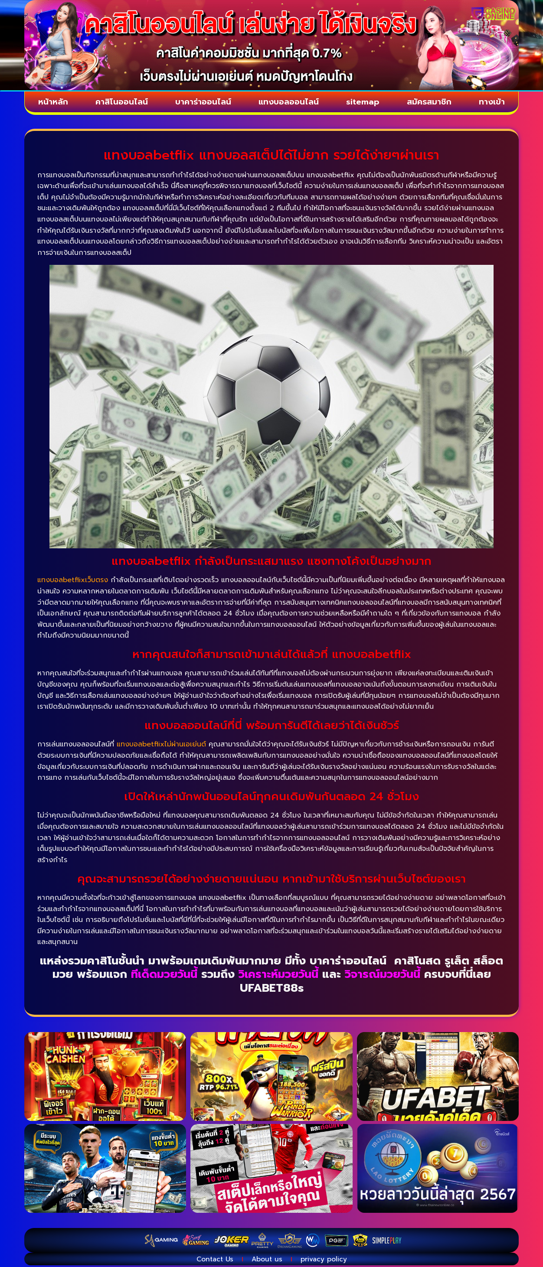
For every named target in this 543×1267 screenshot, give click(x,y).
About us (267, 1260)
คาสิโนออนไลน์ (121, 102)
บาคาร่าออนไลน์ (202, 102)
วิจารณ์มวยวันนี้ (384, 975)
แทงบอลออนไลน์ (289, 102)
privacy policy (326, 1260)
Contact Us (212, 1260)
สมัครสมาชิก (431, 102)
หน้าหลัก (52, 102)
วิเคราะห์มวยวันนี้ (278, 975)
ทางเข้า (492, 102)
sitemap (365, 102)
